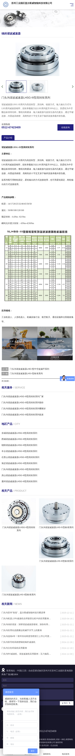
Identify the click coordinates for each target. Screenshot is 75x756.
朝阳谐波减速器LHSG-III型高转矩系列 (19, 445)
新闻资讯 (47, 752)
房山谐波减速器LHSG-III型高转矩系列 (19, 475)
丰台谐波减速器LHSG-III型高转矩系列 (19, 451)
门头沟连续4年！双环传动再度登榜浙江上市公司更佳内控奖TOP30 (27, 636)
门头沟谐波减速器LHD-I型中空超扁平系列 (29, 369)
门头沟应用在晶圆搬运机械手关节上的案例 (22, 630)
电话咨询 (65, 752)
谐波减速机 (50, 739)
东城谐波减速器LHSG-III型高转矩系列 (19, 433)
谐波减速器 (41, 739)
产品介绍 (8, 137)
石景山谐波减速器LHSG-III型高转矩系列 (20, 457)
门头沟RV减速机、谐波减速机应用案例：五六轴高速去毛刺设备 (27, 654)
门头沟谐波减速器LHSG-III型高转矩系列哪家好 (24, 408)
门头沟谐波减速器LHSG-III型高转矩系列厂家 (23, 396)
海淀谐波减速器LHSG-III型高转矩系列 (19, 463)
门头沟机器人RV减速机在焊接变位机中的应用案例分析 (27, 618)
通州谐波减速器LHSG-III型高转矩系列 (19, 481)
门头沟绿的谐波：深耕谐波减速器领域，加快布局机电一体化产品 (27, 624)
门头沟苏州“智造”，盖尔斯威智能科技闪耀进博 (23, 612)
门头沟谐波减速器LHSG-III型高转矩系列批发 (23, 414)
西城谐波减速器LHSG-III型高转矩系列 (19, 439)
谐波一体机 (60, 739)
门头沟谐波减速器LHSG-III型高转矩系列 (20, 469)
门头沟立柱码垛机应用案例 (14, 648)
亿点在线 (54, 745)
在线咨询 (65, 127)
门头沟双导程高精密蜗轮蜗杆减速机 (18, 642)
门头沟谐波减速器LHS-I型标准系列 (26, 373)
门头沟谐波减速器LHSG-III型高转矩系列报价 (23, 402)
